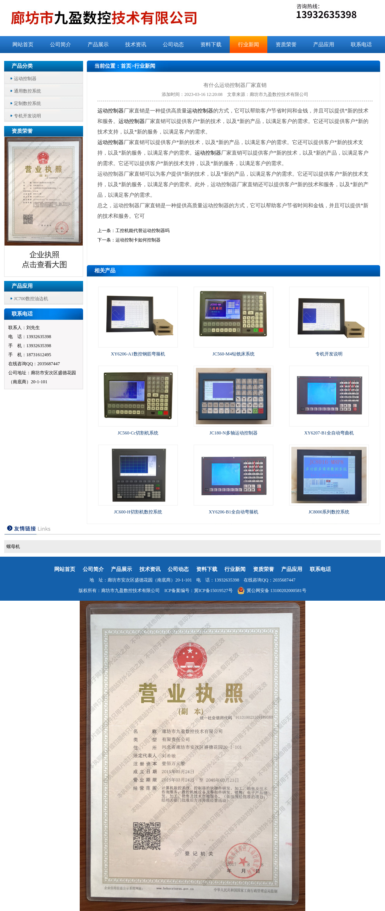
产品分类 (22, 66)
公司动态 (173, 44)
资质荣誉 (286, 44)
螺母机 (13, 546)
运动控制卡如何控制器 (138, 240)
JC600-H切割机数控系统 (138, 512)
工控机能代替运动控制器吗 (142, 230)
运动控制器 (25, 78)
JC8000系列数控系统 (329, 512)
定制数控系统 (27, 103)
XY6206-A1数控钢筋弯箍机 (138, 354)
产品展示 (98, 44)
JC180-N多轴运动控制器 (233, 433)
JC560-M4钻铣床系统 (233, 354)
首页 (126, 66)
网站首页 (22, 44)
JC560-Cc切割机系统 (138, 433)
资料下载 (210, 44)
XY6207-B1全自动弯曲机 (328, 433)
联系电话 (361, 44)
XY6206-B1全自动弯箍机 (233, 512)
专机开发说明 (27, 115)
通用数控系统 (27, 91)
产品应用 (323, 44)
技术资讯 (135, 44)
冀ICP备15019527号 (213, 590)
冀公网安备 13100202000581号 (271, 590)
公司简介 (60, 44)
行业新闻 (248, 44)
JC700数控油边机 (31, 298)
